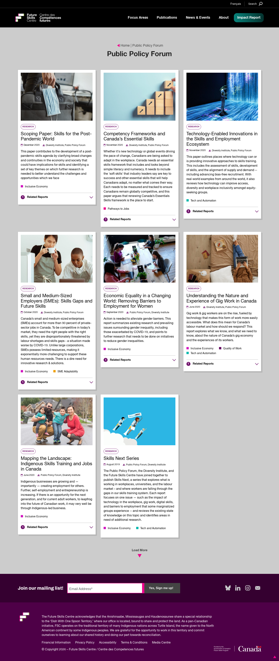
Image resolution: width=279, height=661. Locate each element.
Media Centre (161, 642)
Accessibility (107, 642)
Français (235, 4)
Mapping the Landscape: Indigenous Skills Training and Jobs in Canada (56, 463)
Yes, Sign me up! (161, 588)
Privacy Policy (84, 642)
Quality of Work (232, 348)
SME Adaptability (68, 371)
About (224, 17)
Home (123, 45)
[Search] (255, 4)
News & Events (198, 17)
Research (28, 127)
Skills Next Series (121, 458)
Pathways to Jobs (118, 209)
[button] (274, 657)
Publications (167, 17)
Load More (139, 553)
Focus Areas (138, 17)
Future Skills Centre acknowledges (71, 616)
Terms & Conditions (134, 642)
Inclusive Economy (36, 186)
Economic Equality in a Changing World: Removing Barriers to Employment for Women (137, 301)
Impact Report (248, 17)
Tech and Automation (203, 200)
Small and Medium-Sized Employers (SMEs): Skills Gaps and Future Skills (56, 301)
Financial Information (56, 642)
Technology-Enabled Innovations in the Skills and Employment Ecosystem (221, 139)
